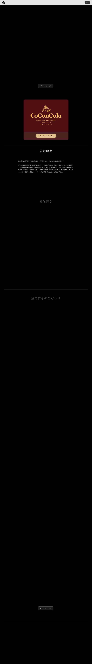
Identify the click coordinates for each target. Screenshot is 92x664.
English (87, 2)
